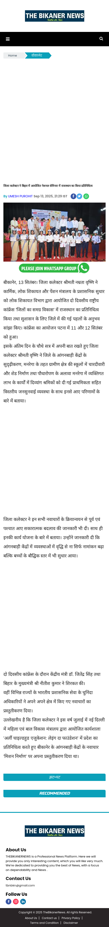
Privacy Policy (71, 917)
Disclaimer (71, 922)
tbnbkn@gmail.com (20, 885)
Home (12, 55)
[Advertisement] (54, 116)
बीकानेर (37, 55)
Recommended (54, 793)
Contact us (49, 917)
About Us (16, 849)
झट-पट (54, 777)
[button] (7, 39)
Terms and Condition (44, 922)
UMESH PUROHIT (20, 196)
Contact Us (18, 878)
